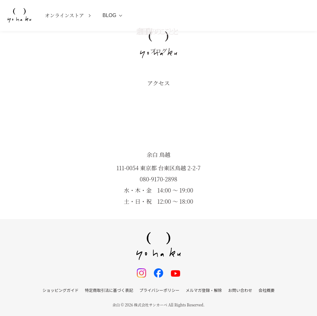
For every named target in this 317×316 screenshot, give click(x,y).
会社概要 (266, 290)
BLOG (109, 15)
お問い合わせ (240, 290)
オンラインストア (64, 15)
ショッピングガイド (60, 290)
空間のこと (158, 31)
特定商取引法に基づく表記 (109, 290)
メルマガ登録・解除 (204, 290)
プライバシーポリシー (159, 290)
